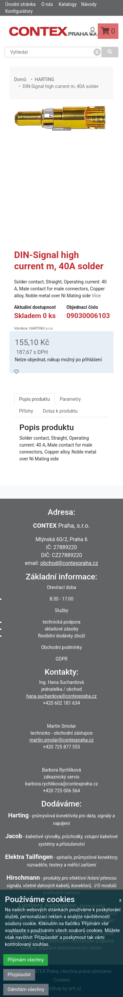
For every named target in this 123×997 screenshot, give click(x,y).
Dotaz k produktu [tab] (60, 411)
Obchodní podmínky (61, 647)
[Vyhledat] (110, 52)
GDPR (61, 658)
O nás (47, 4)
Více (96, 295)
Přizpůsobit (19, 974)
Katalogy (67, 4)
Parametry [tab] (70, 399)
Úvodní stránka (20, 4)
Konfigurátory (19, 11)
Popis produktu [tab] (34, 399)
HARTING (44, 79)
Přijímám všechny (26, 959)
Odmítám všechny (26, 989)
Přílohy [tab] (26, 411)
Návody (88, 4)
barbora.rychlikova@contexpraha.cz (61, 783)
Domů (20, 79)
